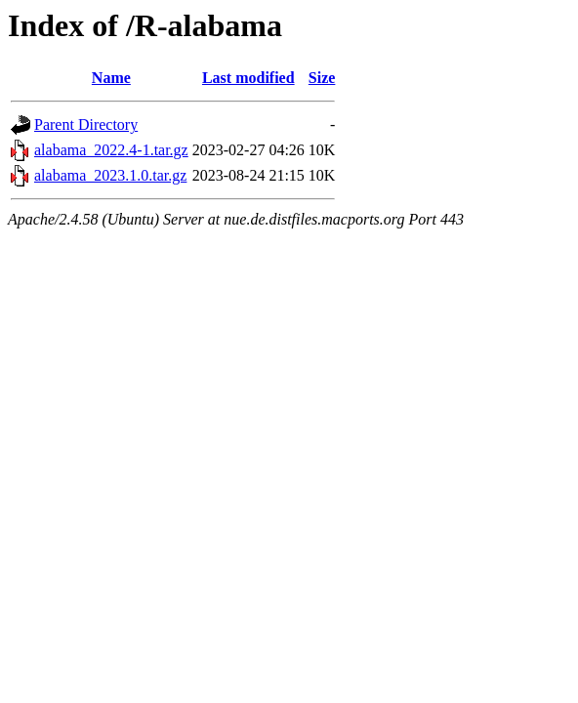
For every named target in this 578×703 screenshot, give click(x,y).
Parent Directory (86, 124)
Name (111, 77)
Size (322, 77)
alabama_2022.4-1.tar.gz (111, 150)
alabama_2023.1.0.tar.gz (110, 175)
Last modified (248, 77)
